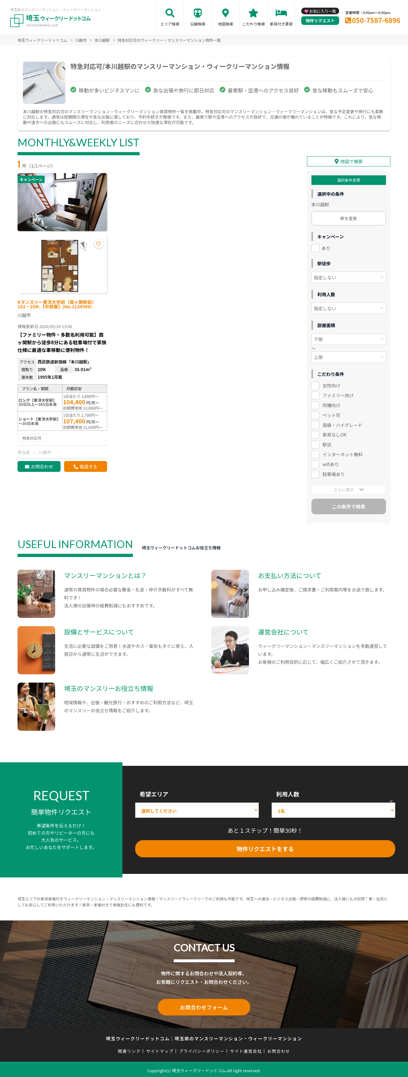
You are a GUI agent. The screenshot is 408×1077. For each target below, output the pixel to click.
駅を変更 (348, 217)
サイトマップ (160, 1049)
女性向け (331, 384)
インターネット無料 (343, 453)
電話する (88, 466)
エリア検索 (169, 23)
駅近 (327, 443)
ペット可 (331, 414)
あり (326, 247)
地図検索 (225, 23)
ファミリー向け (338, 394)
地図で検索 (351, 160)
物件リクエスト (320, 21)
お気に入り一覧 (322, 11)
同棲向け (331, 404)
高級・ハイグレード (342, 424)
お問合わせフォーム (204, 1005)
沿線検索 (197, 23)
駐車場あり (334, 473)
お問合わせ (42, 466)
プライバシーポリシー (201, 1049)
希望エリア (154, 793)
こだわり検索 (253, 23)
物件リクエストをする (265, 848)
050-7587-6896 (376, 20)
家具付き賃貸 (281, 23)
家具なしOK (334, 433)
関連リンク (129, 1049)
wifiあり (331, 463)
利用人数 (287, 793)
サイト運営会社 (246, 1049)
